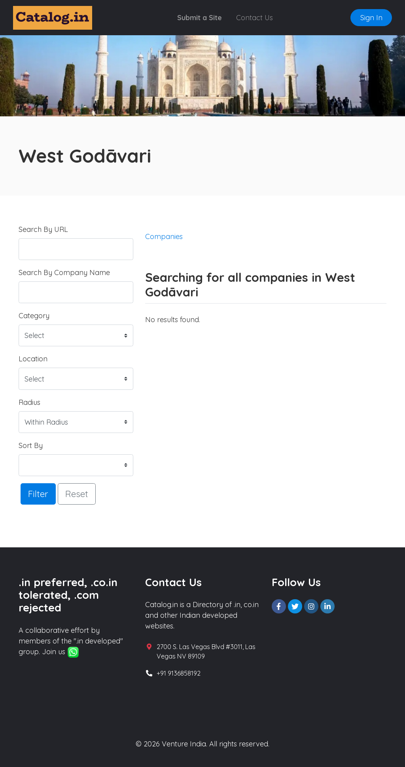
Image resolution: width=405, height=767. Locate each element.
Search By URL (43, 229)
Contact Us (254, 17)
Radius (29, 402)
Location (33, 358)
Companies (164, 236)
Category (34, 315)
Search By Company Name (64, 272)
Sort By (31, 445)
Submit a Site (199, 17)
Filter (38, 493)
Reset (76, 493)
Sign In (371, 17)
